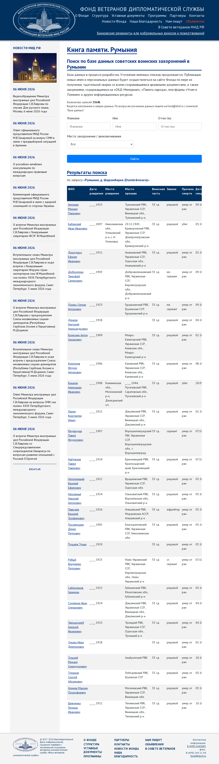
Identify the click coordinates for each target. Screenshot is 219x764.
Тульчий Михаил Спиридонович (77, 662)
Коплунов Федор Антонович (74, 368)
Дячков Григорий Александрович (78, 324)
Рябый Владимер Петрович (74, 564)
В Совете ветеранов (160, 749)
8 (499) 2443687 (196, 746)
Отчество (164, 118)
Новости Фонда (114, 21)
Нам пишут (173, 21)
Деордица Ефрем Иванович (75, 257)
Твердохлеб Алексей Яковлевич (76, 627)
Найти (134, 159)
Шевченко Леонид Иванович (74, 707)
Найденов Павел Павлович (74, 463)
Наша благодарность (146, 21)
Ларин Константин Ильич (75, 416)
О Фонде (82, 15)
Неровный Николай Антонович (74, 498)
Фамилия (73, 118)
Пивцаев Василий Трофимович (76, 514)
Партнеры (178, 15)
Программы (157, 15)
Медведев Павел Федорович (75, 435)
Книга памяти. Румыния (102, 49)
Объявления (195, 21)
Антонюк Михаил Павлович (74, 209)
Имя (115, 118)
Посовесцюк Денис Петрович (76, 529)
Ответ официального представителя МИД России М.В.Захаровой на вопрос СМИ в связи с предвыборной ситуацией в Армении (34, 137)
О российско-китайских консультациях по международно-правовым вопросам (30, 169)
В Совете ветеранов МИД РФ (181, 27)
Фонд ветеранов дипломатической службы (142, 9)
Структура (100, 15)
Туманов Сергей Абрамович (75, 677)
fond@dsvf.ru (198, 755)
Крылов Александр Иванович (75, 387)
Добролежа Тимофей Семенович (75, 276)
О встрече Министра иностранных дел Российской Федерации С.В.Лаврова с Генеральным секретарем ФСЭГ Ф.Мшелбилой (34, 230)
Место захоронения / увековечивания (94, 136)
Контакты (196, 15)
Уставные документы (128, 15)
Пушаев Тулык (77, 544)
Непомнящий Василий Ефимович (76, 483)
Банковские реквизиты (150, 33)
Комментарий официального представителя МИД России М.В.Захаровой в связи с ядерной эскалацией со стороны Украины (34, 200)
